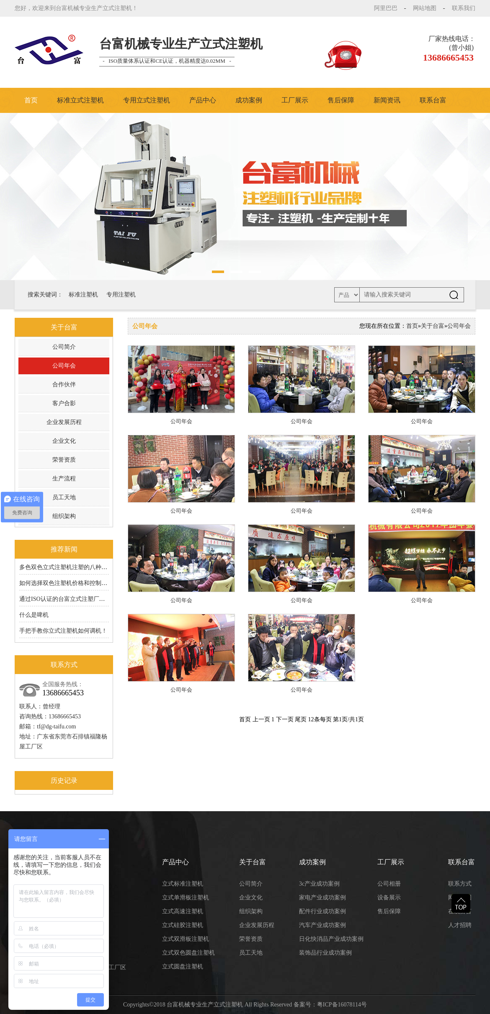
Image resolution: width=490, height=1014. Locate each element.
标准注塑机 (83, 294)
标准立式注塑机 (80, 100)
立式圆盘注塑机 (182, 966)
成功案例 (248, 100)
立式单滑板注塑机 (185, 897)
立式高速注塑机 (182, 911)
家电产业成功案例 (322, 897)
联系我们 (463, 8)
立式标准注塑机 (182, 884)
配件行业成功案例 (322, 911)
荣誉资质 (64, 460)
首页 (31, 100)
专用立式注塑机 (146, 100)
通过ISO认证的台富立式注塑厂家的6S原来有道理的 (85, 599)
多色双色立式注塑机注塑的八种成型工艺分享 (78, 567)
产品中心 (202, 100)
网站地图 (424, 8)
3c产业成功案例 (319, 884)
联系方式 (460, 884)
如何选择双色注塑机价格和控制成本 (66, 583)
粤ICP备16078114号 (342, 1004)
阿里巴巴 (385, 8)
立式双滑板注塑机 (185, 939)
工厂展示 (294, 100)
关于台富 (432, 326)
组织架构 (64, 516)
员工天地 (64, 497)
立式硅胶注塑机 (182, 925)
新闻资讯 (387, 100)
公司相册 (389, 884)
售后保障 (341, 100)
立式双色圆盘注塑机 (188, 953)
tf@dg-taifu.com (56, 726)
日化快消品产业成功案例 (331, 939)
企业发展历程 (64, 422)
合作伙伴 (64, 384)
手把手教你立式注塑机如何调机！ (63, 631)
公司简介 (64, 347)
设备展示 (389, 897)
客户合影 (64, 403)
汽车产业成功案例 (322, 925)
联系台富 (433, 100)
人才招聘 (460, 925)
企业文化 (64, 441)
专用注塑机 (121, 294)
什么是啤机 (34, 615)
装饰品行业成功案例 (325, 953)
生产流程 (64, 478)
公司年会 (64, 366)
